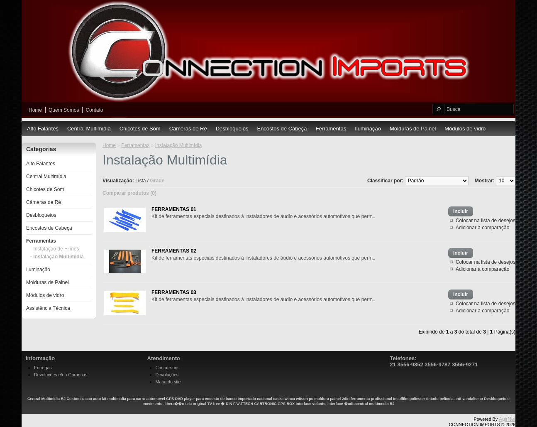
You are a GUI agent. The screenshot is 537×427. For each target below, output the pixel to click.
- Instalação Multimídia (57, 257)
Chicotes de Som (140, 128)
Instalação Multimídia (178, 145)
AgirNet (507, 419)
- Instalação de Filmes (54, 249)
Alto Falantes (43, 128)
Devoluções (167, 374)
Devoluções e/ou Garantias (61, 374)
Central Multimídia (89, 128)
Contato (94, 110)
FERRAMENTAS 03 (173, 292)
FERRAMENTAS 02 (173, 251)
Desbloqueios (232, 128)
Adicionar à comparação (482, 228)
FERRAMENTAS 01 (173, 209)
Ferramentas (330, 128)
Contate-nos (168, 367)
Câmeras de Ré (188, 128)
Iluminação (368, 128)
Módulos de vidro (465, 128)
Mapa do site (168, 381)
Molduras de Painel (413, 128)
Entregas (43, 367)
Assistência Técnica (48, 308)
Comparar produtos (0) (129, 193)
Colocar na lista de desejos (485, 220)
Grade (157, 181)
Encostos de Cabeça (282, 128)
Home (35, 110)
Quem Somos (64, 110)
